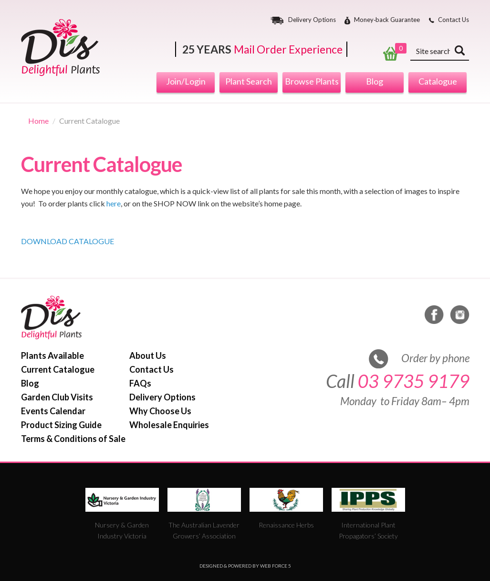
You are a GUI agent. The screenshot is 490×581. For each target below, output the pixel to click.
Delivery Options (312, 20)
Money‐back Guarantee (387, 20)
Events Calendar (53, 411)
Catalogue (437, 81)
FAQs (140, 383)
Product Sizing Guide (61, 425)
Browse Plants (312, 81)
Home (38, 120)
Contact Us (453, 20)
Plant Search (248, 81)
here (113, 203)
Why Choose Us (160, 411)
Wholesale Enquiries (169, 425)
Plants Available (52, 355)
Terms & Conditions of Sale (73, 438)
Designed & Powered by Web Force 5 (245, 566)
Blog (374, 81)
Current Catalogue (57, 369)
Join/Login (186, 81)
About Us (147, 355)
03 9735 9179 (413, 381)
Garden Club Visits (57, 397)
